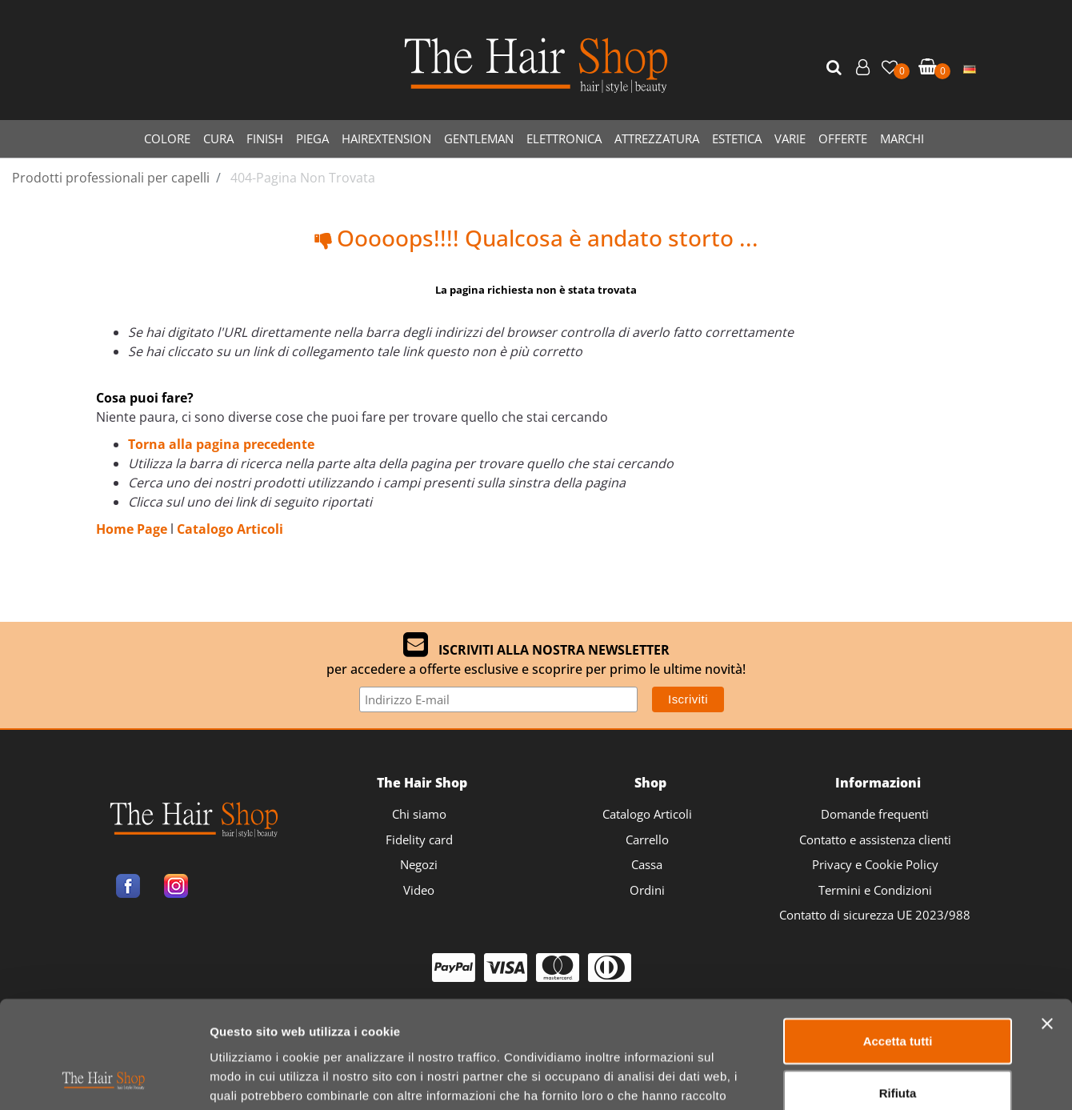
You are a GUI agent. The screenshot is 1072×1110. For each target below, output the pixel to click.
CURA (218, 138)
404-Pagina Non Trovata (302, 177)
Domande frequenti (875, 814)
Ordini (647, 890)
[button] (836, 68)
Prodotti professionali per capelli (111, 177)
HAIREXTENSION (386, 138)
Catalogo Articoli (230, 529)
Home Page (133, 529)
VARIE (790, 138)
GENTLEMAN (479, 138)
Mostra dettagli (841, 1078)
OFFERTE (842, 138)
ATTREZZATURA (656, 138)
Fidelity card (419, 839)
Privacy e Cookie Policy (875, 864)
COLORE (167, 138)
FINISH (264, 138)
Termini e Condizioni (875, 890)
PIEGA (312, 138)
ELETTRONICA (564, 138)
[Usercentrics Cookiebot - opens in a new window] (104, 1079)
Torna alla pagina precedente (221, 444)
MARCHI (902, 138)
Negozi (419, 864)
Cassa (646, 864)
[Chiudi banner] (1047, 922)
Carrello (647, 839)
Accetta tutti (898, 940)
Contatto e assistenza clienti (875, 839)
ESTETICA (737, 138)
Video (418, 890)
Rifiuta (898, 993)
